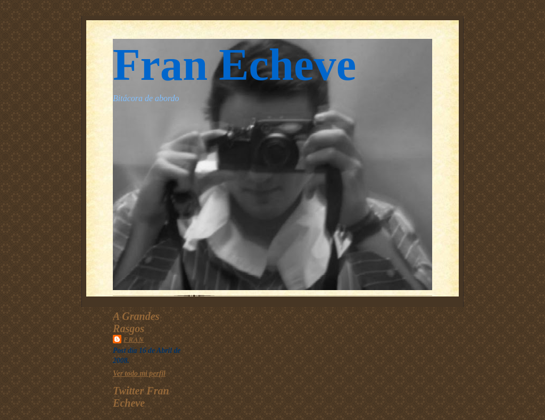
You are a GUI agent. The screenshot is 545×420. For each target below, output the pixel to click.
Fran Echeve (234, 64)
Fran (133, 339)
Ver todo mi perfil (139, 373)
